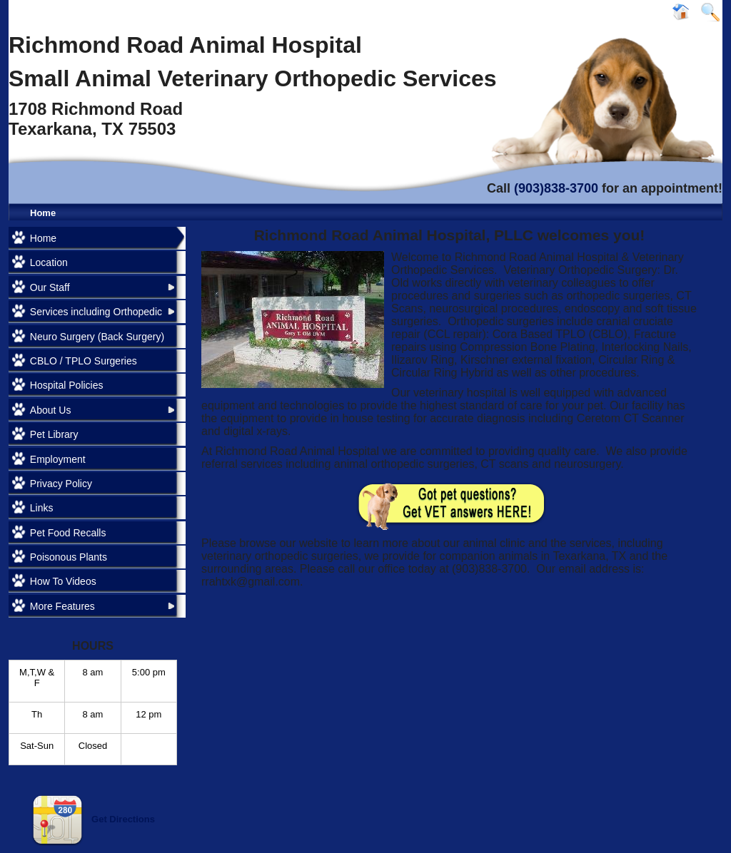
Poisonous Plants (68, 557)
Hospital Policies (67, 385)
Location (49, 262)
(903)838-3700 (556, 188)
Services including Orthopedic (96, 311)
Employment (58, 459)
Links (42, 508)
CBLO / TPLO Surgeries (83, 361)
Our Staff (50, 287)
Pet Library (54, 434)
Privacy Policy (61, 483)
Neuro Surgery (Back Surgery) (97, 336)
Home (43, 213)
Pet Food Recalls (68, 532)
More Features (62, 606)
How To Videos (63, 581)
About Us (50, 410)
